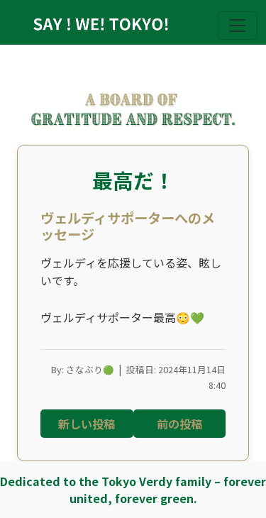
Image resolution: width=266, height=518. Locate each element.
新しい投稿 (86, 423)
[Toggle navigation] (237, 25)
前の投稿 (179, 423)
